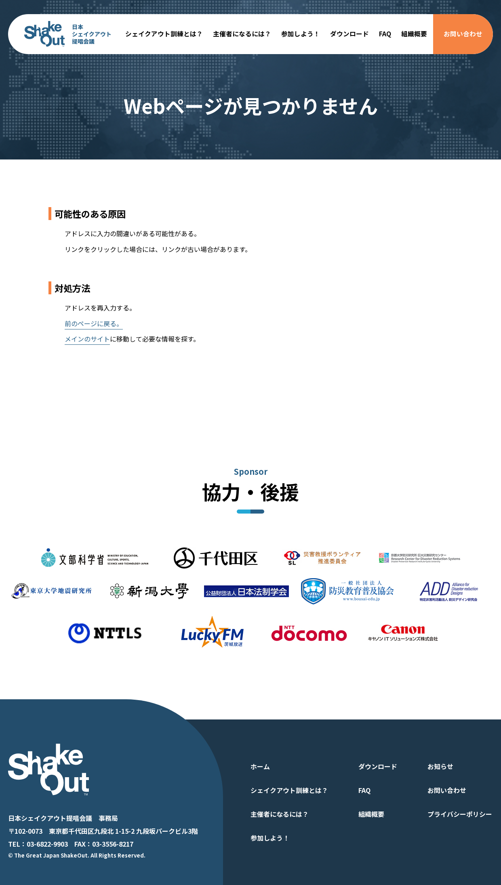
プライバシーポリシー (459, 814)
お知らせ (440, 766)
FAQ (385, 33)
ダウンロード (349, 33)
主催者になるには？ (242, 33)
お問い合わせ (463, 33)
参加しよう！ (300, 33)
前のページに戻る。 (94, 323)
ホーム (260, 766)
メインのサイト (87, 339)
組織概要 (414, 33)
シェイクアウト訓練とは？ (164, 33)
